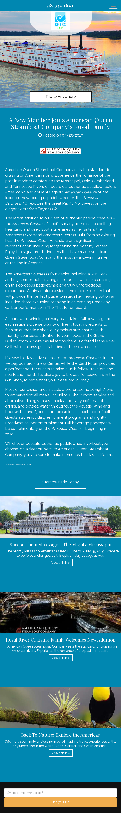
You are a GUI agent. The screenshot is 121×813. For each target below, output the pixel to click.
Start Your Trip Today (60, 482)
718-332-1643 (59, 5)
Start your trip (60, 802)
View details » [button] (60, 562)
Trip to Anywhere (60, 96)
